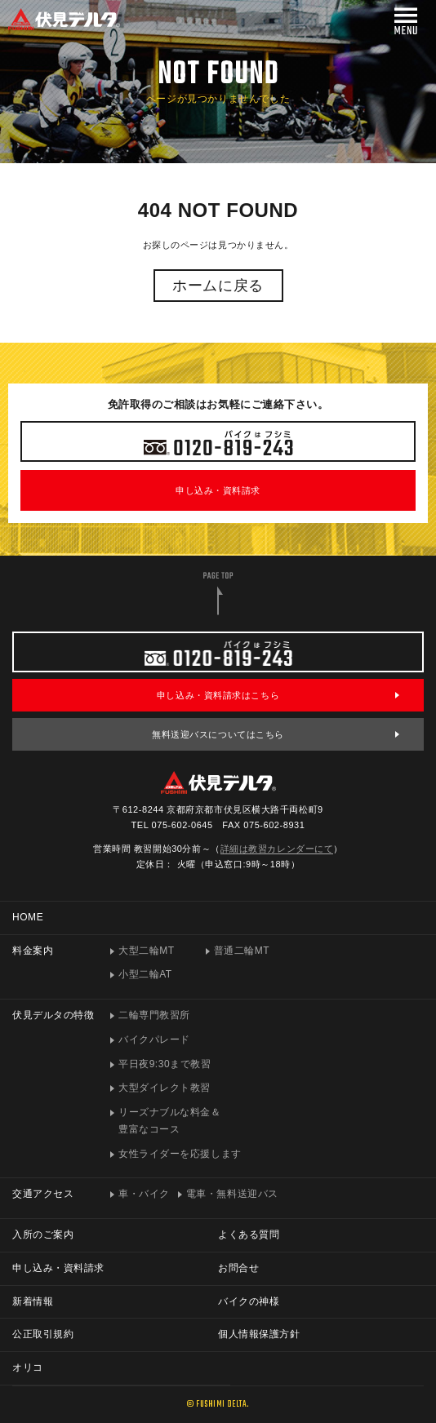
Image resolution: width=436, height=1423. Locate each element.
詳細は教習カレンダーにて (277, 848)
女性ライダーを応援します (180, 1153)
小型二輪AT (145, 974)
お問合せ (238, 1268)
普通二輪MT (242, 950)
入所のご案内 (42, 1234)
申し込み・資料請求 (218, 490)
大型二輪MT (146, 950)
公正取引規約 (42, 1334)
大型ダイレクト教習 (164, 1087)
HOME (27, 917)
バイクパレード (154, 1039)
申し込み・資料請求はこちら (218, 695)
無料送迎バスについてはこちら (218, 734)
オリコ (27, 1367)
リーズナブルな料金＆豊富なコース (169, 1120)
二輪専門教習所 (154, 1015)
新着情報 (32, 1301)
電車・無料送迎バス (232, 1193)
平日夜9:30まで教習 (164, 1064)
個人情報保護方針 (259, 1334)
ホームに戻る (217, 285)
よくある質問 (248, 1234)
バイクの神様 (248, 1301)
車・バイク (144, 1193)
